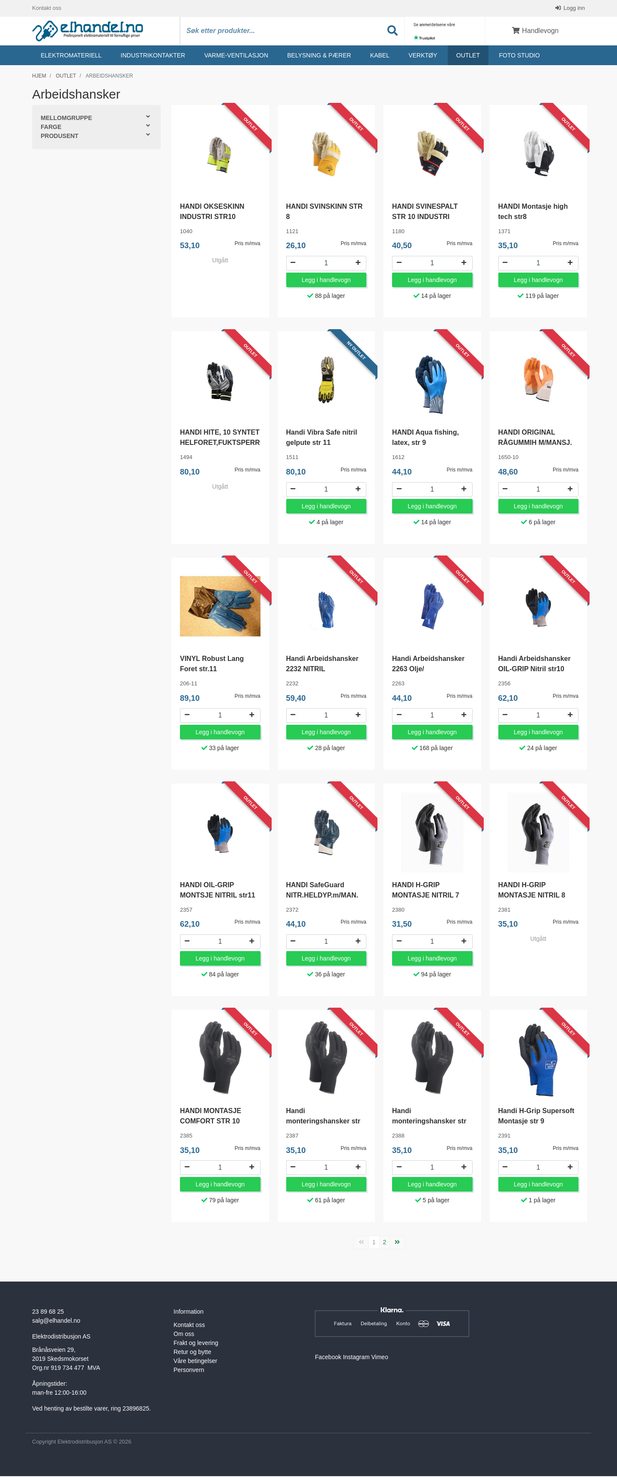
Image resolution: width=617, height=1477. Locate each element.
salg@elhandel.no (56, 1321)
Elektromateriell (71, 56)
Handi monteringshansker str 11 (429, 1122)
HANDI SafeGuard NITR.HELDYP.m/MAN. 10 (322, 896)
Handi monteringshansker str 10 (323, 1122)
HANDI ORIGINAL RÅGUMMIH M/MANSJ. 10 (535, 444)
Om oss (184, 1335)
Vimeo (379, 1358)
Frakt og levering (196, 1344)
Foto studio (519, 56)
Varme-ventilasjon (236, 56)
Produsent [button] (59, 137)
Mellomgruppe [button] (66, 119)
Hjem (39, 77)
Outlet (468, 56)
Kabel (379, 56)
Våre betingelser (195, 1362)
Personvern (189, 1371)
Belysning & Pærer (319, 56)
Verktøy (422, 56)
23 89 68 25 (48, 1312)
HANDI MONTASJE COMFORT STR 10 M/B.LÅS (210, 1122)
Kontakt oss (46, 8)
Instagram (356, 1358)
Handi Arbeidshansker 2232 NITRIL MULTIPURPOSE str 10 (323, 670)
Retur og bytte (192, 1353)
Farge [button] (51, 128)
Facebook (328, 1358)
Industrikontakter (153, 56)
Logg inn (573, 8)
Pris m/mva (248, 245)
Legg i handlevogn (326, 280)
